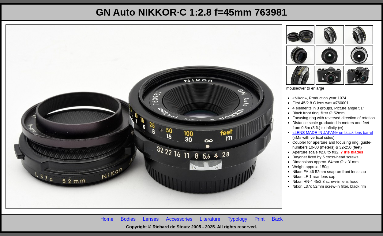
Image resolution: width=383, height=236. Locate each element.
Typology (237, 219)
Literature (210, 219)
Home (107, 219)
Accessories (179, 219)
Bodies (128, 219)
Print (259, 219)
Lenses (151, 219)
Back (277, 219)
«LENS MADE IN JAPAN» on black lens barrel (332, 132)
